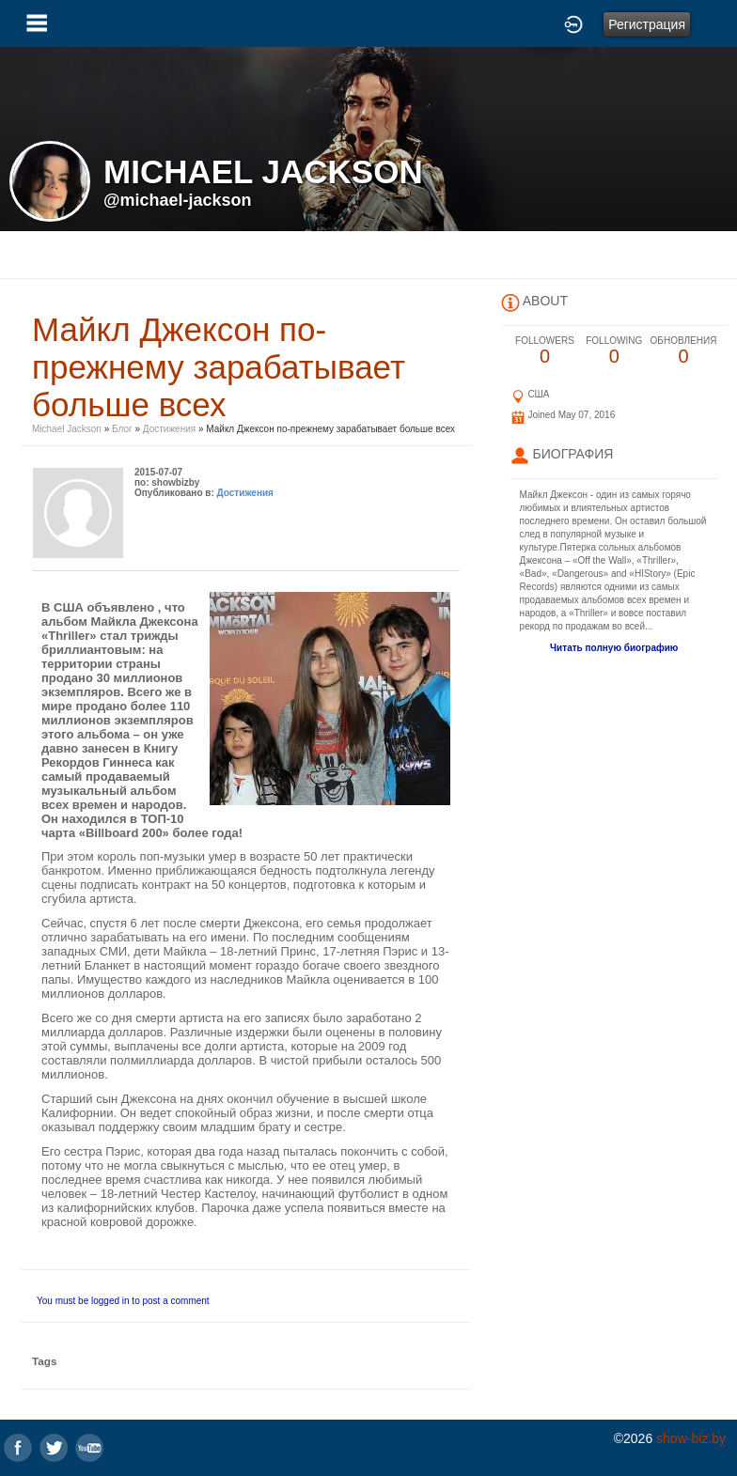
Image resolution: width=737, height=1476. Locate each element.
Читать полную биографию (614, 648)
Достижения (169, 429)
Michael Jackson (68, 429)
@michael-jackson (177, 200)
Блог (122, 429)
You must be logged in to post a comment (123, 1301)
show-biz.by (691, 1438)
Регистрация (646, 24)
